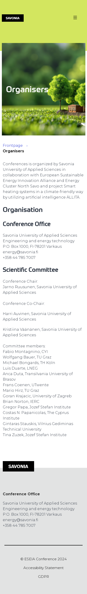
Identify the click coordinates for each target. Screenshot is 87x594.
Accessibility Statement (43, 568)
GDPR (43, 576)
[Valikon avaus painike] (74, 17)
